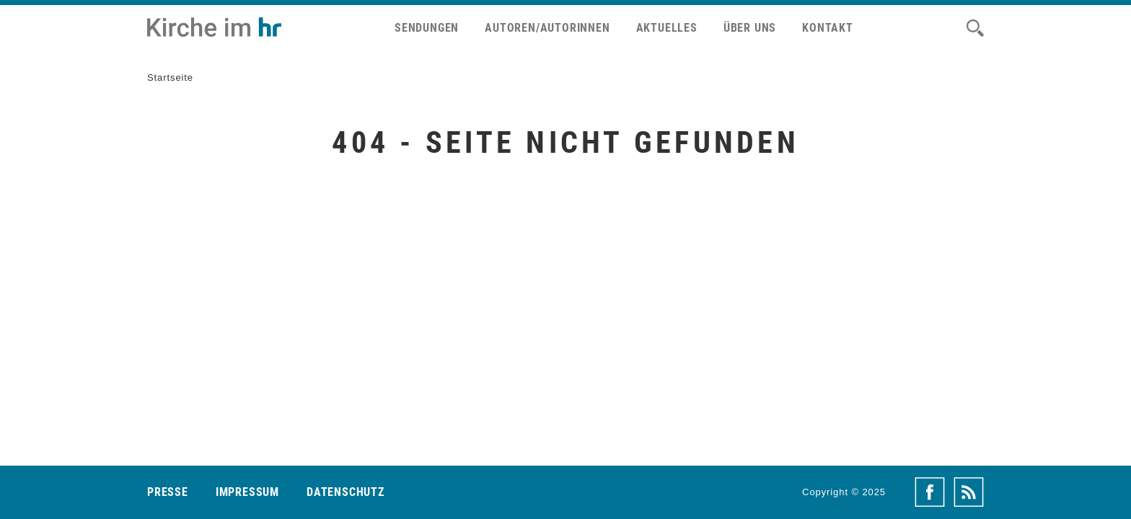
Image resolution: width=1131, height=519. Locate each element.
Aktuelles (666, 28)
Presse (167, 492)
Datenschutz (345, 492)
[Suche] (975, 28)
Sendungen (427, 28)
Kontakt (827, 28)
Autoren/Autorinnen (547, 28)
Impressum (247, 492)
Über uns (749, 28)
